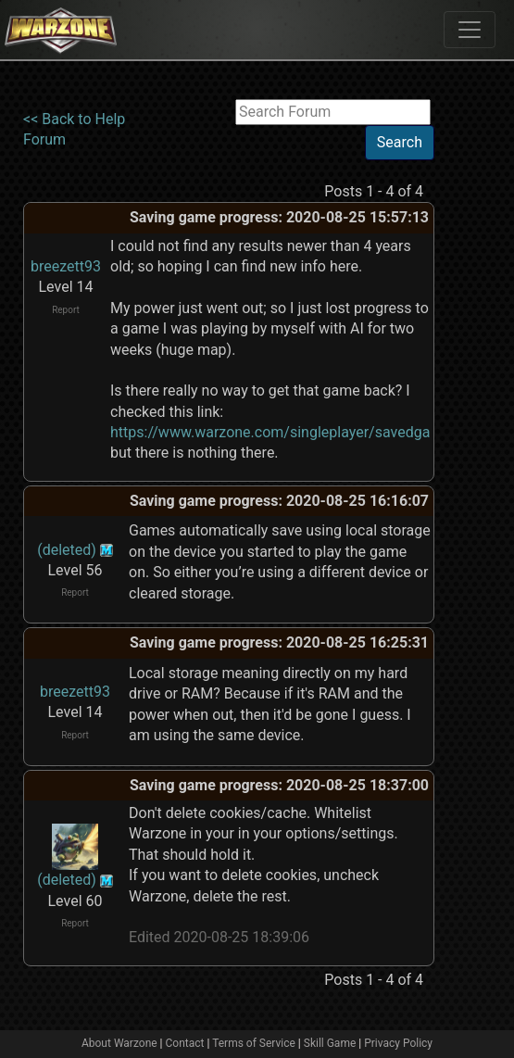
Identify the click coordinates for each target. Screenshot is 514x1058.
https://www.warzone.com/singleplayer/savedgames (284, 432)
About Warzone (119, 1043)
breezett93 (66, 266)
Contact (185, 1043)
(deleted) (66, 550)
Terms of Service (253, 1043)
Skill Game (330, 1043)
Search (399, 142)
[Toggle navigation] (469, 29)
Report (66, 310)
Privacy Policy (398, 1043)
